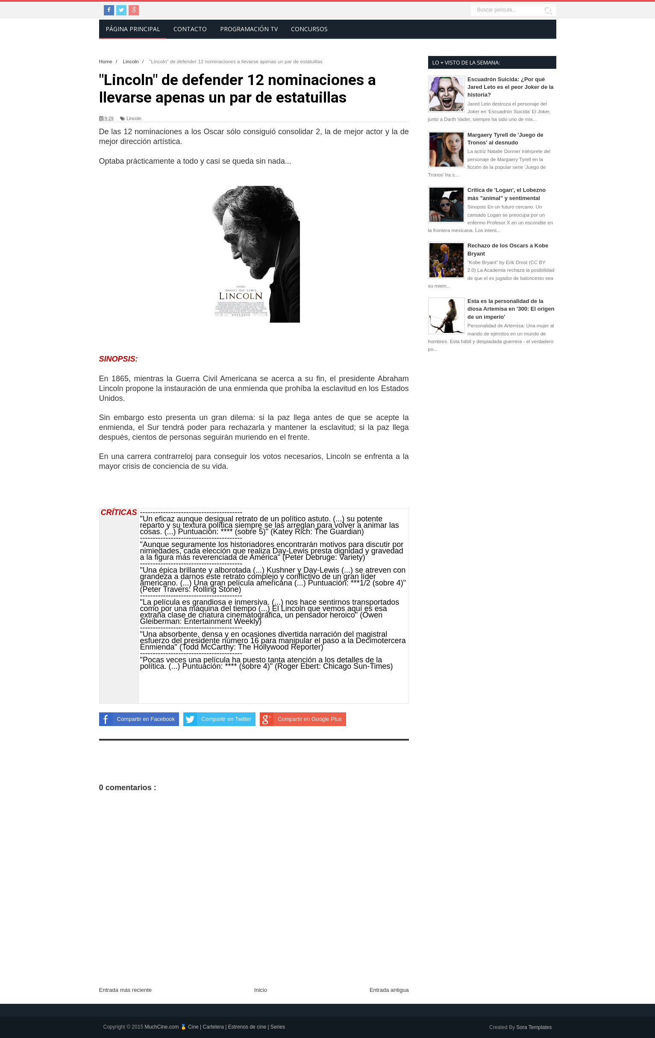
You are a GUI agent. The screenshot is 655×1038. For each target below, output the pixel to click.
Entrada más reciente (125, 990)
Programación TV (249, 29)
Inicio (260, 990)
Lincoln (133, 118)
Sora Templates (534, 1027)
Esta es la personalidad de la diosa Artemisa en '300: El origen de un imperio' (510, 309)
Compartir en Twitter (217, 719)
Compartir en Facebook (137, 719)
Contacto (190, 29)
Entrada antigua (389, 990)
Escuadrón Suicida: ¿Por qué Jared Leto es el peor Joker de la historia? (510, 87)
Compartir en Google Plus (301, 719)
